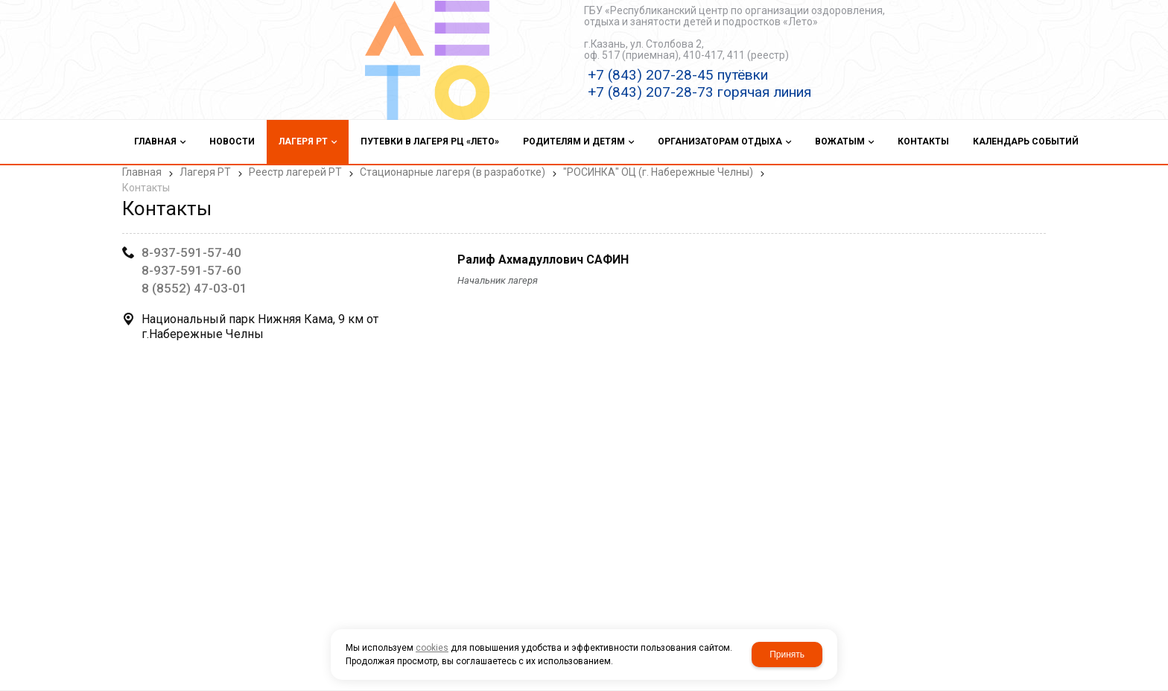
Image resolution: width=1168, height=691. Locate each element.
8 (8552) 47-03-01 (194, 288)
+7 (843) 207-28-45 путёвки (678, 74)
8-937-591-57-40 (191, 252)
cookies (432, 648)
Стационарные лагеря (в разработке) (452, 172)
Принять (786, 654)
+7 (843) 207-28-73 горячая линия (699, 92)
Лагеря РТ (205, 172)
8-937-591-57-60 (191, 270)
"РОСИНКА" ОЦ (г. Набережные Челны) (658, 172)
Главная (142, 172)
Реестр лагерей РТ (295, 172)
